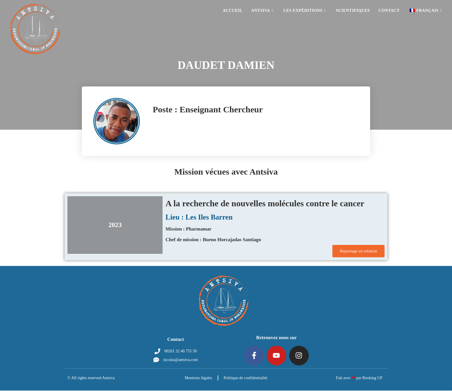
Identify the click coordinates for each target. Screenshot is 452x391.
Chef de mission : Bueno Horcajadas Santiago (213, 239)
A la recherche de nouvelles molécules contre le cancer (264, 203)
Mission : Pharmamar (188, 229)
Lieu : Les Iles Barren (199, 217)
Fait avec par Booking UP (359, 378)
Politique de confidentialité (246, 378)
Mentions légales (198, 378)
